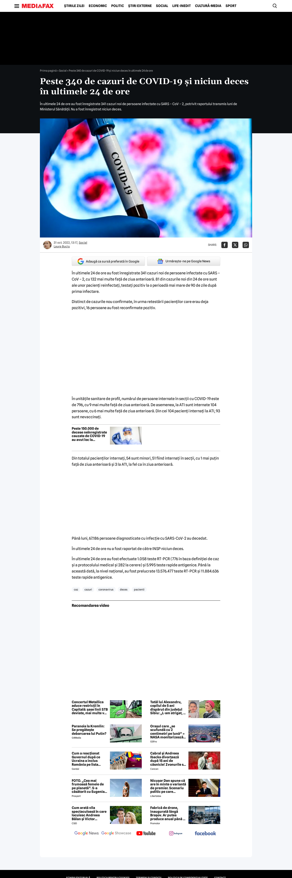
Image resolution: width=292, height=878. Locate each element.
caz (76, 589)
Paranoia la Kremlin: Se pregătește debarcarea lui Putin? (89, 730)
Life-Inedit (181, 6)
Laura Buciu (62, 246)
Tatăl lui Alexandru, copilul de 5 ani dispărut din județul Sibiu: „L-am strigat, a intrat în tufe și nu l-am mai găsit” (167, 707)
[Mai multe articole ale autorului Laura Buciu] (47, 245)
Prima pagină (48, 70)
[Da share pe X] (235, 245)
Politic (117, 6)
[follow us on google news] (86, 833)
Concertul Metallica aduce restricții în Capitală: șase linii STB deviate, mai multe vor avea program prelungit (90, 707)
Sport (231, 6)
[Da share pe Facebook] (224, 245)
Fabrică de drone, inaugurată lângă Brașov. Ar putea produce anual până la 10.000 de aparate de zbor (168, 813)
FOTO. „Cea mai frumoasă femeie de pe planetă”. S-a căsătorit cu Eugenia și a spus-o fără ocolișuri (88, 786)
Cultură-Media (208, 6)
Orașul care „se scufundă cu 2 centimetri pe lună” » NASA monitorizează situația (167, 731)
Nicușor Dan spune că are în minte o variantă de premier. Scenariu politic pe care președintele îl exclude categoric (168, 786)
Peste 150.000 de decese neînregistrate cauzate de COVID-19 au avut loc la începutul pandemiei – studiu (90, 434)
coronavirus (106, 589)
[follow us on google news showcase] (116, 833)
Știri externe (140, 6)
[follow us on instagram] (176, 833)
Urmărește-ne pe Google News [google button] (183, 261)
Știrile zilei (74, 6)
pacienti (139, 589)
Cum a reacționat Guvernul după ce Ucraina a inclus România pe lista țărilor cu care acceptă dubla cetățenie (86, 759)
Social (162, 6)
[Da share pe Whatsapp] (246, 245)
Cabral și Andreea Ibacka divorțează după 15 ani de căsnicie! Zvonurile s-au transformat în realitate (167, 759)
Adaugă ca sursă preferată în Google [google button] (108, 261)
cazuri (88, 589)
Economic (98, 6)
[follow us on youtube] (146, 833)
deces (124, 589)
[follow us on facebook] (205, 833)
